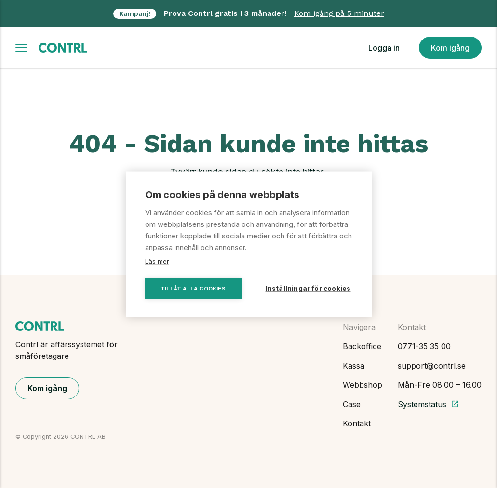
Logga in (384, 48)
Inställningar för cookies (308, 288)
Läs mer (157, 260)
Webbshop (362, 385)
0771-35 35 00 (424, 346)
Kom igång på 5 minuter (339, 13)
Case (352, 404)
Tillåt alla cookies (193, 288)
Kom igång (450, 48)
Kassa (353, 365)
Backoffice (362, 346)
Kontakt (357, 423)
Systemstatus (428, 404)
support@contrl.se (432, 365)
